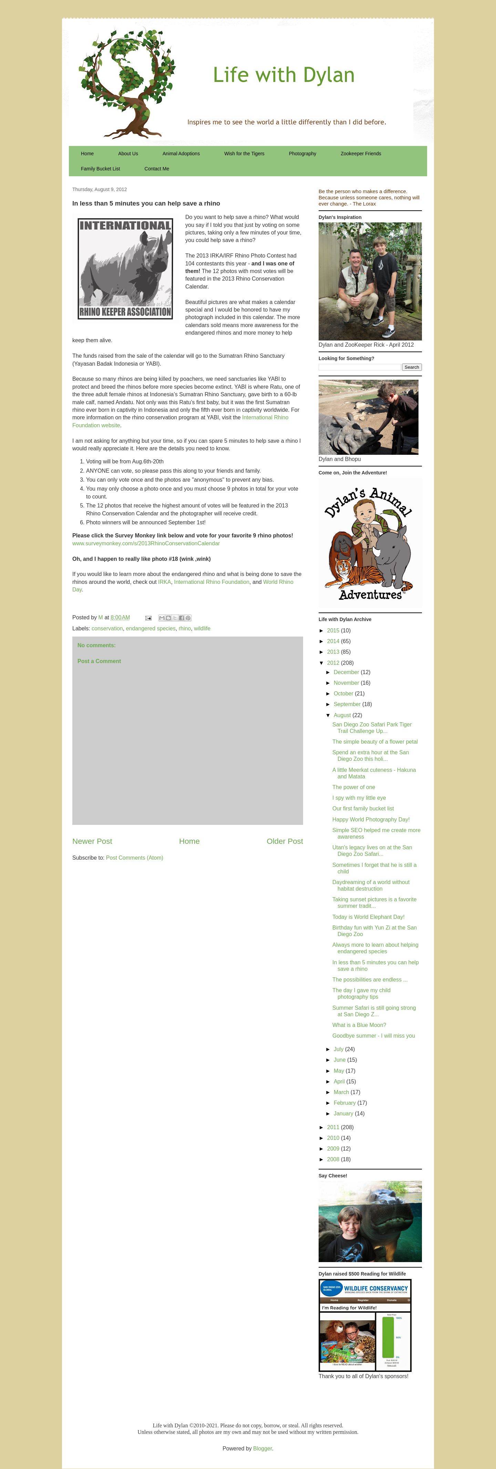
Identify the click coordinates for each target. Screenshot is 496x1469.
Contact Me (157, 168)
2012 (334, 663)
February (345, 1103)
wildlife (202, 628)
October (344, 693)
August (343, 715)
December (347, 672)
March (342, 1092)
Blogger (262, 1448)
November (347, 683)
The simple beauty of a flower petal (375, 742)
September (348, 704)
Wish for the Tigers (244, 153)
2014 (334, 641)
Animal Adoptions (181, 153)
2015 (334, 630)
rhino (185, 628)
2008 (334, 1159)
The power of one (353, 787)
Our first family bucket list (363, 808)
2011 (334, 1127)
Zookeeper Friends (361, 153)
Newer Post (92, 841)
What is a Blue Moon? (359, 1025)
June (340, 1060)
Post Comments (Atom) (134, 858)
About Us (128, 153)
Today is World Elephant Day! (368, 917)
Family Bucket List (100, 168)
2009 (334, 1149)
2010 (334, 1138)
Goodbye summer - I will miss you (373, 1036)
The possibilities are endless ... (370, 980)
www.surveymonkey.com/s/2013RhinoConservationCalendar (146, 543)
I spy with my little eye (359, 798)
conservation (107, 628)
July (339, 1049)
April (340, 1081)
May (340, 1071)
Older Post (285, 841)
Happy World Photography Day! (371, 819)
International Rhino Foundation (211, 582)
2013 (334, 652)
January (344, 1113)
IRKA (164, 582)
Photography (302, 153)
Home (87, 153)
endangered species (151, 628)
